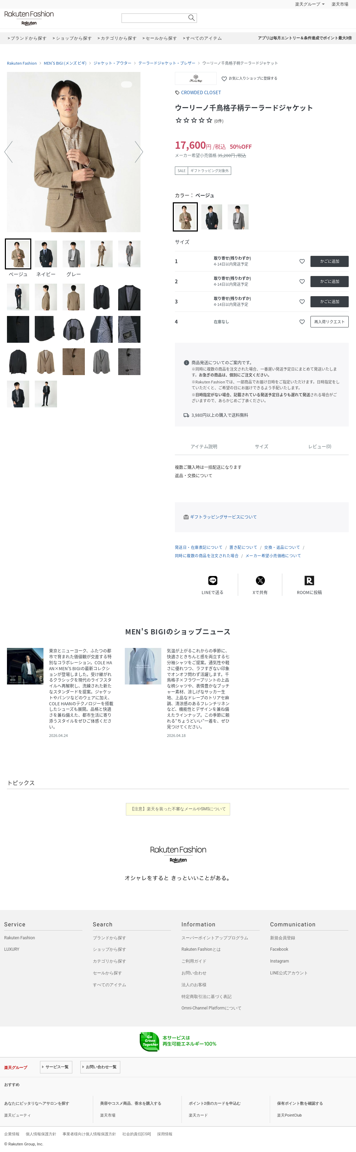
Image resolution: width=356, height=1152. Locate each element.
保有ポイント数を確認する (300, 1103)
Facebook (279, 949)
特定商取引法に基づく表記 (206, 996)
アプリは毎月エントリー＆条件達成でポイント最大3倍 (305, 38)
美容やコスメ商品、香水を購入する (130, 1103)
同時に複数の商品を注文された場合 (206, 556)
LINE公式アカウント (289, 973)
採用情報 (164, 1133)
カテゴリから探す (109, 961)
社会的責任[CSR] (136, 1133)
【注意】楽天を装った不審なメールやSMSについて (178, 808)
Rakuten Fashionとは (201, 949)
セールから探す (107, 973)
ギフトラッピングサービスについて (223, 517)
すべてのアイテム (109, 984)
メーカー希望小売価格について (273, 556)
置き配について (243, 547)
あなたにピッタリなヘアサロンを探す (36, 1103)
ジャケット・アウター (112, 63)
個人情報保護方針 (41, 1133)
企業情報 (11, 1133)
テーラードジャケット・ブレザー (166, 63)
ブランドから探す (109, 937)
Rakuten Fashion (58, 18)
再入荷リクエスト (329, 322)
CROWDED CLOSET (201, 92)
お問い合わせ (194, 973)
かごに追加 (329, 261)
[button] (8, 152)
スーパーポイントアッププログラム (214, 937)
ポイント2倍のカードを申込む (215, 1103)
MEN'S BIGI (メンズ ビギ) (65, 63)
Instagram (279, 961)
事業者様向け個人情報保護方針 (89, 1133)
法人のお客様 (194, 984)
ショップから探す (109, 949)
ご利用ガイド (194, 961)
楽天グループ (307, 4)
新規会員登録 (282, 937)
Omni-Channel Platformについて (211, 1008)
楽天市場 (340, 4)
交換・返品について (282, 547)
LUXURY (11, 949)
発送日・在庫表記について (198, 547)
